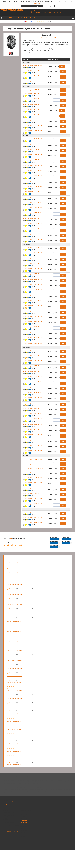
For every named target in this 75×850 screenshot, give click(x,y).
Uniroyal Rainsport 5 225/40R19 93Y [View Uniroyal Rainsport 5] (32, 355)
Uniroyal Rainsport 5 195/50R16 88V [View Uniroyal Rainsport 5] (32, 98)
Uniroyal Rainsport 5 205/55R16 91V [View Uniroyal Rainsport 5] (32, 114)
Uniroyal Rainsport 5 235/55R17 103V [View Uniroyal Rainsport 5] (32, 228)
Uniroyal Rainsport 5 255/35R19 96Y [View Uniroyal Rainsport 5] (32, 408)
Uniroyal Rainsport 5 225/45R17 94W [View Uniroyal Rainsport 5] (32, 186)
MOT (10, 17)
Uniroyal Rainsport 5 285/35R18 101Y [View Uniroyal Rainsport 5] (32, 343)
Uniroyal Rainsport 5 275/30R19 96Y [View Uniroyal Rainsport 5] (32, 434)
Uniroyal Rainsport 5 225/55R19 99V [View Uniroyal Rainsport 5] (32, 365)
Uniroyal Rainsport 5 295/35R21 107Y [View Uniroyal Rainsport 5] (32, 522)
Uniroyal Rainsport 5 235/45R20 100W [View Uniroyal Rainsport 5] (33, 468)
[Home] (2, 18)
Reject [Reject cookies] (37, 6)
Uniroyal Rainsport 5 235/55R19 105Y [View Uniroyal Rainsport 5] (32, 387)
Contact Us (33, 17)
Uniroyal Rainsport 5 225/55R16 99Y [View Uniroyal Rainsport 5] (32, 130)
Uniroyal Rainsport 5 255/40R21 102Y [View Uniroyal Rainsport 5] (32, 512)
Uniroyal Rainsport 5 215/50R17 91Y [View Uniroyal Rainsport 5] (32, 154)
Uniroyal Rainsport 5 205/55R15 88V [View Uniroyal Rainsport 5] (32, 81)
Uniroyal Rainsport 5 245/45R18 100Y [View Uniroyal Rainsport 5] (32, 316)
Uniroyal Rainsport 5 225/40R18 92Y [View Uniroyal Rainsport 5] (32, 263)
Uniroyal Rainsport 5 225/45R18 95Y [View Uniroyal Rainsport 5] (32, 268)
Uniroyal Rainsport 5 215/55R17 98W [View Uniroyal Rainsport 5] (32, 175)
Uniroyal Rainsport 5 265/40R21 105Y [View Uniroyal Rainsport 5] (32, 517)
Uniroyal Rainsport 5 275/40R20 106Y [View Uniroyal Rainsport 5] (32, 498)
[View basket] (73, 18)
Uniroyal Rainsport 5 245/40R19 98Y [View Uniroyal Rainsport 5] (32, 392)
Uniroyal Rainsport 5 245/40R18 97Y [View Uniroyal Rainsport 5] (32, 311)
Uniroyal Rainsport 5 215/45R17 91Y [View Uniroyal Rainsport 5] (32, 149)
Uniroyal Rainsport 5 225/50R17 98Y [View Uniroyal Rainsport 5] (32, 202)
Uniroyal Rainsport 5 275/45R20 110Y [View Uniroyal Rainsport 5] (32, 503)
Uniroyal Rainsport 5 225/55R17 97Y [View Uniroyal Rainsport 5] (32, 212)
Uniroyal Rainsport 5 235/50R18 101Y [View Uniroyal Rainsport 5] (32, 295)
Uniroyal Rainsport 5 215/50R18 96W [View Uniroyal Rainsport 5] (32, 252)
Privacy (29, 846)
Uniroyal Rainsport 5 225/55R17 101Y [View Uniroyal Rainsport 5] (32, 207)
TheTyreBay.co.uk (7, 846)
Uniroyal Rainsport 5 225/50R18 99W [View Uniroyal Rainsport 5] (32, 274)
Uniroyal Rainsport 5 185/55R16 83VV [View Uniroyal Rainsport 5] (32, 90)
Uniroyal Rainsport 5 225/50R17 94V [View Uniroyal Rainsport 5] (32, 191)
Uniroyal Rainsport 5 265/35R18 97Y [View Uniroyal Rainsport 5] (32, 337)
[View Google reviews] (37, 21)
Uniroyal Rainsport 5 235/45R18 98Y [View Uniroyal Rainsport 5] (32, 289)
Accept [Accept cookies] (26, 6)
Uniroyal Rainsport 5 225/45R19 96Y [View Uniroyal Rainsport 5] (32, 360)
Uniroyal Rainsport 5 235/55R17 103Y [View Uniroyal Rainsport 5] (32, 234)
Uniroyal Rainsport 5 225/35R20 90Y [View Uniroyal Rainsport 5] (32, 459)
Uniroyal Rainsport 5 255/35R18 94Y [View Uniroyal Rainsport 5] (32, 321)
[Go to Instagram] (18, 800)
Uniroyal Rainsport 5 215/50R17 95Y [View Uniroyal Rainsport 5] (32, 160)
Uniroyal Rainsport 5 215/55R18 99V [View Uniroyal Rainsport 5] (32, 258)
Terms (34, 846)
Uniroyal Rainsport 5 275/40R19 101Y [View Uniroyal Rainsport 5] (32, 445)
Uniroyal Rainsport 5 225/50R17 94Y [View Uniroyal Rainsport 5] (32, 197)
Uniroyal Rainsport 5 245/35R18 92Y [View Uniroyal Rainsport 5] (32, 305)
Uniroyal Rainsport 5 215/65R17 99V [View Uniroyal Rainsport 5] (32, 181)
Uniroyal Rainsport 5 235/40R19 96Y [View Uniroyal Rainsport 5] (32, 371)
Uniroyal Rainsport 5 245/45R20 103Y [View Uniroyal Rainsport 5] (32, 472)
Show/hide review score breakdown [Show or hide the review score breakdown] (14, 562)
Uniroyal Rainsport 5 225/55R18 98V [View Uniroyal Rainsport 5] (32, 279)
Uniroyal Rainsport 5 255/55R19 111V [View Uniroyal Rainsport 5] (32, 424)
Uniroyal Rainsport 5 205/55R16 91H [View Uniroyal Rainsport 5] (32, 109)
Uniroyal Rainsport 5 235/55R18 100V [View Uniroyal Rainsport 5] (32, 300)
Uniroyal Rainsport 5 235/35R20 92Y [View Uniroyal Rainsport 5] (32, 464)
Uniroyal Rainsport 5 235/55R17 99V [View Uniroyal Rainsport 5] (32, 239)
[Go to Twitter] (15, 800)
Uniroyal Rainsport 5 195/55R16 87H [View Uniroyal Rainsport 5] (32, 104)
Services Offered (17, 17)
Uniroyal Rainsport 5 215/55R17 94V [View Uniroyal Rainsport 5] (32, 165)
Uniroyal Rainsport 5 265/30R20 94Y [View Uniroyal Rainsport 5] (32, 488)
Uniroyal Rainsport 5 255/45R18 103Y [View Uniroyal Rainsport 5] (32, 332)
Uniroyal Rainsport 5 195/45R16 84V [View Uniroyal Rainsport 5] (32, 93)
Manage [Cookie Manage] (49, 6)
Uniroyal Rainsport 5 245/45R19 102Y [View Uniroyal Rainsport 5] (32, 397)
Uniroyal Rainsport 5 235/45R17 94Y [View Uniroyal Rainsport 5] (32, 218)
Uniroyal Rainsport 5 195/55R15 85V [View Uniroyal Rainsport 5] (32, 75)
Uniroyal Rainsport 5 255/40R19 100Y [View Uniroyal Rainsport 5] (32, 413)
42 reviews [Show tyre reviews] (54, 37)
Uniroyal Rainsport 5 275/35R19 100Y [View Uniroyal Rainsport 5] (32, 440)
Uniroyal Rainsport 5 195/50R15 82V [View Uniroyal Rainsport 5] (32, 65)
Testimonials (23, 846)
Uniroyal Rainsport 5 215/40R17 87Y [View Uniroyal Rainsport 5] (32, 144)
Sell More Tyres (19, 804)
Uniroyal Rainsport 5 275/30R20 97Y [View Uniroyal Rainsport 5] (32, 493)
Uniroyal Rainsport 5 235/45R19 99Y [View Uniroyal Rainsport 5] (32, 376)
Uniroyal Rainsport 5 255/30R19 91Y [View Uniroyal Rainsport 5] (32, 403)
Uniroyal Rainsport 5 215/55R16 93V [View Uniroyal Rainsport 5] (32, 120)
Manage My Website (8, 804)
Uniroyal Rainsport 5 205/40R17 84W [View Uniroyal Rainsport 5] (32, 138)
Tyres (6, 17)
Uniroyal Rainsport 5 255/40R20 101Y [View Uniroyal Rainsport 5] (32, 477)
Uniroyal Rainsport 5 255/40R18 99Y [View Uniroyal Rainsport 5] (32, 326)
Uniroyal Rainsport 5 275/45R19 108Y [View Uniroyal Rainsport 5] (32, 450)
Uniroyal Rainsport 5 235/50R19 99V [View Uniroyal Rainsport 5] (32, 381)
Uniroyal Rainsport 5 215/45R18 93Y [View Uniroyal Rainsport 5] (32, 247)
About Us (26, 17)
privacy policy (37, 3)
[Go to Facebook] (12, 800)
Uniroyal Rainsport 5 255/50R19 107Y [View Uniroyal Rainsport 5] (32, 418)
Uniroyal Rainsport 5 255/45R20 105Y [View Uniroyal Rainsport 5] (32, 482)
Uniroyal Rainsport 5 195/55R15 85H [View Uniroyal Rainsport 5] (32, 70)
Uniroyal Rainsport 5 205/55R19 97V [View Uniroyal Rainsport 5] (32, 350)
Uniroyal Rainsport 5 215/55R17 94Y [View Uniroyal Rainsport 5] (32, 170)
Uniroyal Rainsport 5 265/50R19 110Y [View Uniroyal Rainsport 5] (32, 429)
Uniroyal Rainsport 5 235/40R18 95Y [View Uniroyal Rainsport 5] (32, 284)
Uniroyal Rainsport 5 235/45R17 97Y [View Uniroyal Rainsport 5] (32, 223)
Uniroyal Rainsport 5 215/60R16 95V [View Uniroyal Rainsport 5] (32, 125)
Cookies (40, 846)
